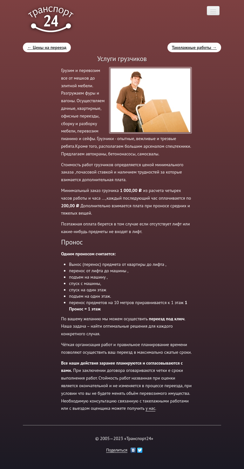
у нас (150, 408)
